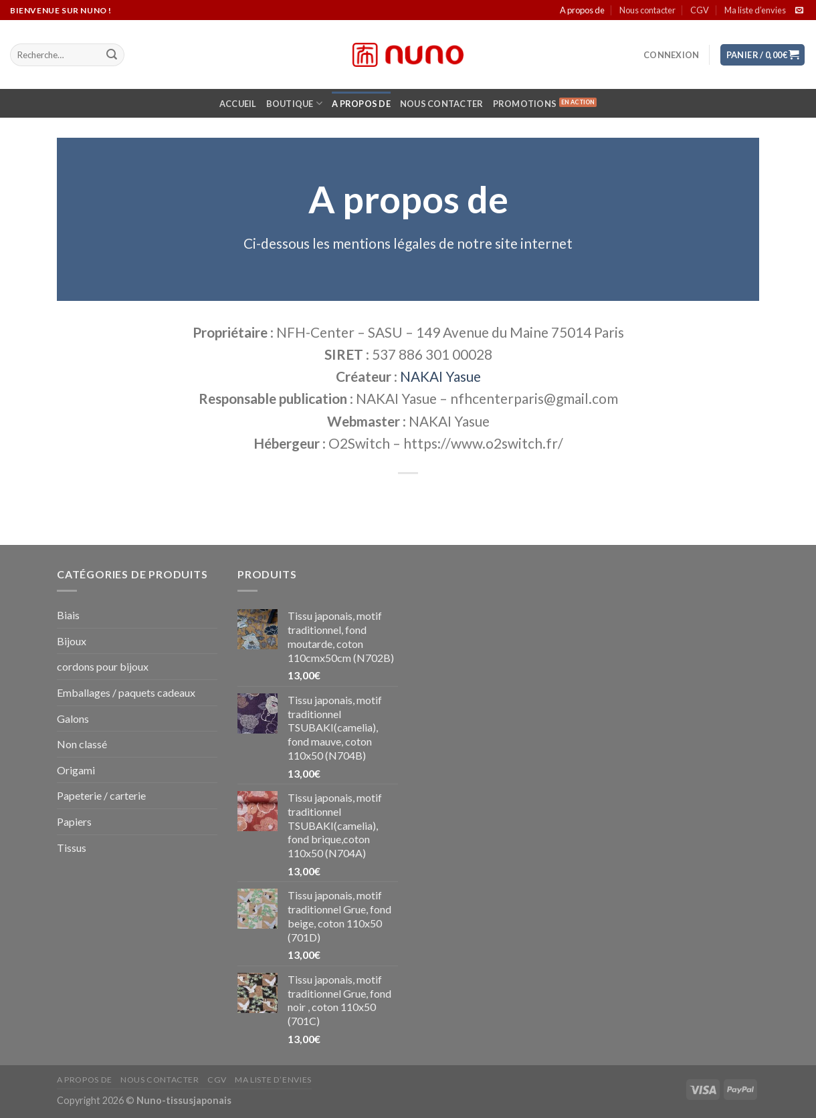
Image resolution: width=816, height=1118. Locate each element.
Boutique (294, 103)
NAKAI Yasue (440, 376)
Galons (73, 718)
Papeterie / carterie (101, 795)
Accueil (238, 103)
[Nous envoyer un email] (799, 10)
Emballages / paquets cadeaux (126, 692)
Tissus (71, 847)
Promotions (525, 103)
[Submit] (111, 54)
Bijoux (71, 641)
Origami (76, 770)
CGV (699, 10)
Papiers (74, 821)
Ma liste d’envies (755, 10)
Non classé (82, 744)
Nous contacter (647, 10)
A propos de (582, 10)
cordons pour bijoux (102, 666)
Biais (68, 614)
